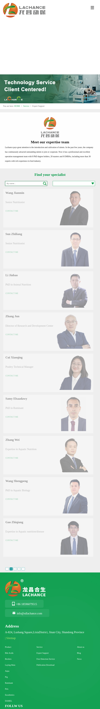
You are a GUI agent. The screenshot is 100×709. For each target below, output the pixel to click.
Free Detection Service (46, 659)
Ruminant (9, 683)
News (79, 659)
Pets (6, 689)
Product (8, 647)
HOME (17, 106)
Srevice (26, 106)
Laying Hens (10, 665)
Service (40, 647)
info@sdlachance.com (27, 613)
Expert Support (43, 653)
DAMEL (8, 701)
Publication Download (46, 665)
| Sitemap (10, 638)
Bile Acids (9, 653)
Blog (79, 653)
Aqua (7, 671)
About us (80, 647)
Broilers (8, 659)
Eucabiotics (9, 695)
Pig (6, 677)
